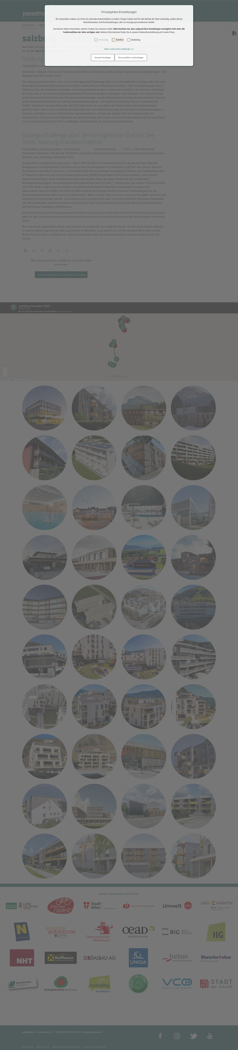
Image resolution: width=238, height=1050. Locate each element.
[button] (119, 49)
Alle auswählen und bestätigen (130, 57)
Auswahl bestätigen (103, 57)
